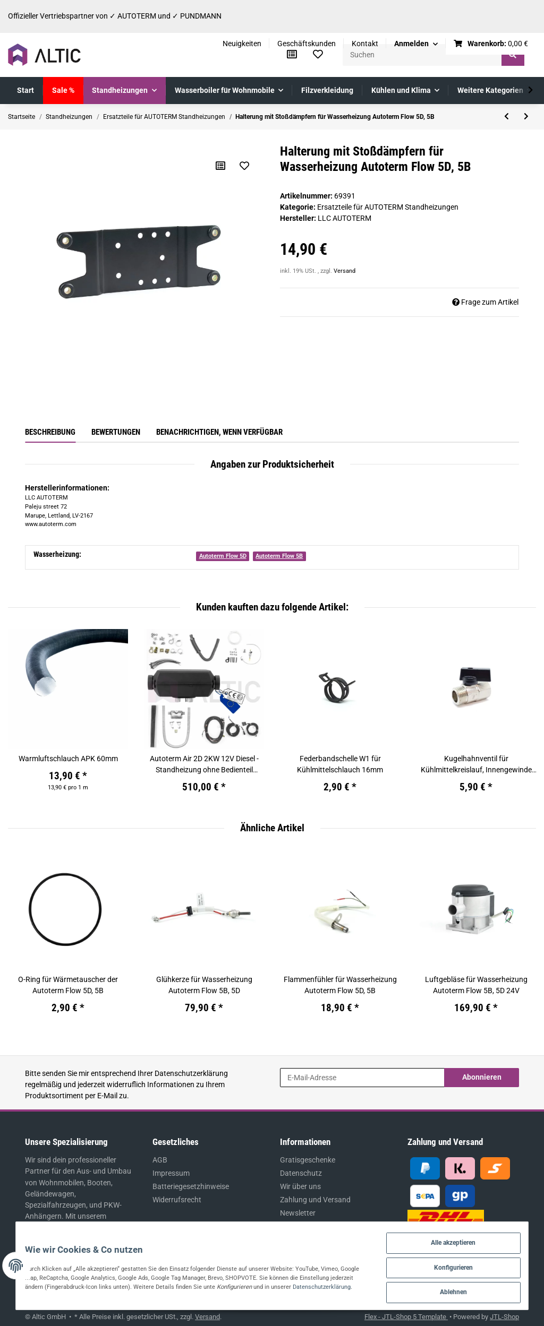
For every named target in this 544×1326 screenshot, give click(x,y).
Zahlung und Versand (315, 1199)
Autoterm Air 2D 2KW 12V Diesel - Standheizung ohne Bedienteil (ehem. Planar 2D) (204, 765)
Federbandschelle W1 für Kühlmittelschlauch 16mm (340, 764)
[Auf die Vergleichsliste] (220, 166)
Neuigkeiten (242, 43)
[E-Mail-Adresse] (362, 1077)
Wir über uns (300, 1186)
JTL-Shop (504, 1317)
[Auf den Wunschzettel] (244, 166)
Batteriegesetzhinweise (190, 1186)
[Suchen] (422, 55)
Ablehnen (454, 1291)
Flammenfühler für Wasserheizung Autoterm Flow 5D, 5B (340, 985)
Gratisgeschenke (307, 1160)
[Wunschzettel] (318, 54)
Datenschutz (301, 1173)
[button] (416, 44)
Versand (344, 271)
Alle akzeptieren (454, 1239)
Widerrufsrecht (176, 1199)
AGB (159, 1160)
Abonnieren (482, 1077)
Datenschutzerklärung (191, 1073)
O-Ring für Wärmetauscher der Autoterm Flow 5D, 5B (68, 985)
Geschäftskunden (306, 43)
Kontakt (365, 43)
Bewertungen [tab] (115, 432)
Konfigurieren (454, 1265)
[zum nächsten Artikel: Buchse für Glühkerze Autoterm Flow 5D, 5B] (526, 116)
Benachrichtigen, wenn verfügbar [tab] (219, 432)
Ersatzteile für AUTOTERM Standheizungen (387, 207)
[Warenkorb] (491, 44)
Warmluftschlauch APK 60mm (68, 758)
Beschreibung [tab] (50, 432)
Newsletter (298, 1213)
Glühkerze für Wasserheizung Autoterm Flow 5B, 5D (204, 985)
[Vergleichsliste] (292, 54)
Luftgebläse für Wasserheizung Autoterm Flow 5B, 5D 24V (476, 985)
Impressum (171, 1173)
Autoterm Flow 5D (222, 556)
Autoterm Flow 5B (279, 556)
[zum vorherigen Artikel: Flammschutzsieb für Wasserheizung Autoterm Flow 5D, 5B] (506, 116)
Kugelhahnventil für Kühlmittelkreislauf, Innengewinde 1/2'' (476, 765)
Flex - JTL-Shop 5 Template (406, 1317)
